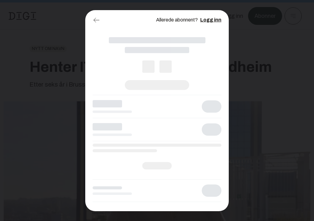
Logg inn (210, 19)
